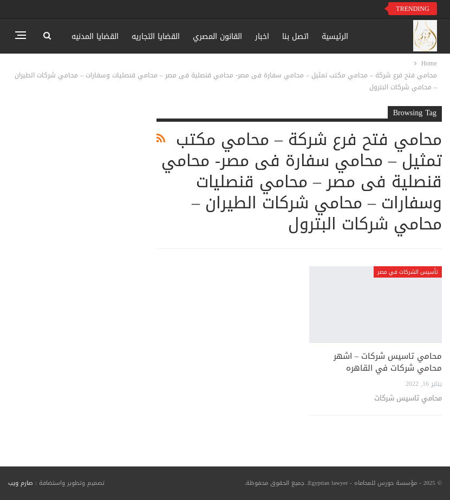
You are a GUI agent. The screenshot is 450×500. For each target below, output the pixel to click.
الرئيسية (335, 36)
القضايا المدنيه (95, 36)
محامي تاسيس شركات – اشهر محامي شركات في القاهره (388, 362)
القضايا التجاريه (156, 36)
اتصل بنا (295, 36)
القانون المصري (217, 36)
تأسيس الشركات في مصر (407, 272)
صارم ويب (20, 483)
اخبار (262, 36)
